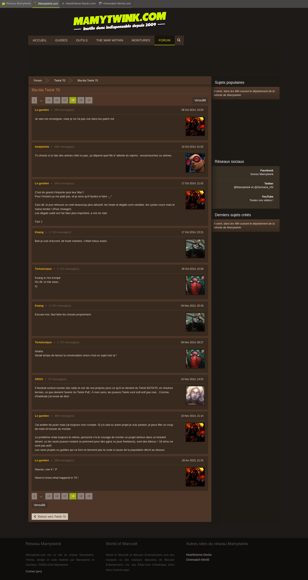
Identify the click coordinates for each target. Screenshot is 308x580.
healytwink (42, 146)
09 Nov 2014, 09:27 (192, 342)
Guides (61, 40)
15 (48, 100)
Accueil (40, 40)
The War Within (109, 40)
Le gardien (42, 109)
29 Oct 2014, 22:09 (192, 268)
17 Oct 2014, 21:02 (192, 183)
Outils (82, 40)
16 (56, 100)
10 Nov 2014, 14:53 (192, 379)
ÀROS (39, 379)
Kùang (39, 232)
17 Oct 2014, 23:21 (192, 232)
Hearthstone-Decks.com (78, 3)
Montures (141, 40)
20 (88, 100)
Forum (164, 40)
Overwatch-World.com (115, 3)
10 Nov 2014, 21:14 (192, 415)
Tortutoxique (43, 268)
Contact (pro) (34, 571)
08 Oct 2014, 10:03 (192, 109)
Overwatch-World (197, 559)
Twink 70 (59, 80)
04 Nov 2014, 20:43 (192, 305)
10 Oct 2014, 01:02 (192, 146)
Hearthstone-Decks (199, 554)
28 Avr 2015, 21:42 (192, 460)
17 (64, 100)
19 (80, 100)
